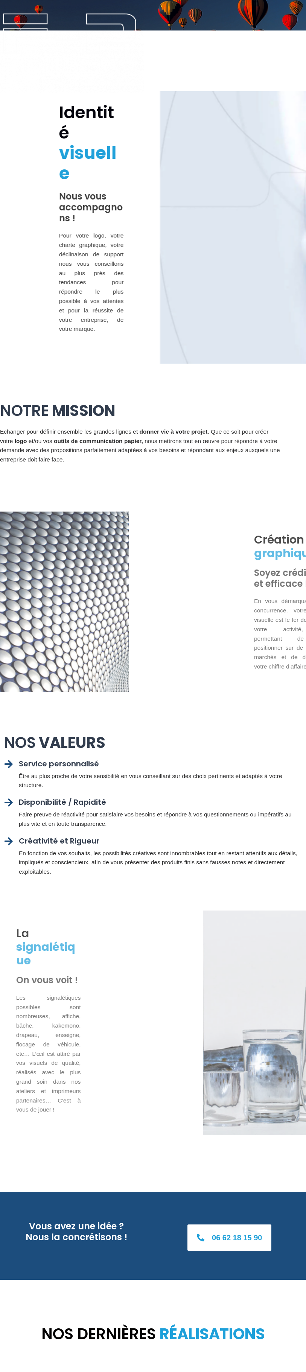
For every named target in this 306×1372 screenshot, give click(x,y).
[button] (229, 1237)
